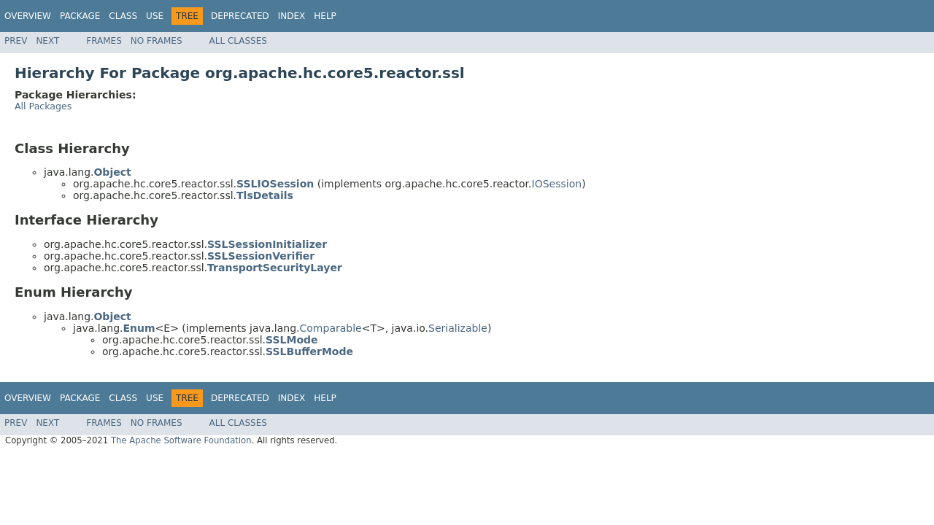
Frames (104, 41)
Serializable (457, 328)
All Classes (238, 41)
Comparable (331, 328)
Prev (15, 41)
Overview (27, 16)
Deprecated (240, 16)
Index (292, 16)
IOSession (557, 184)
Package (80, 16)
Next (47, 41)
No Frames (156, 41)
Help (325, 16)
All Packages (43, 106)
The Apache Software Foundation (181, 440)
